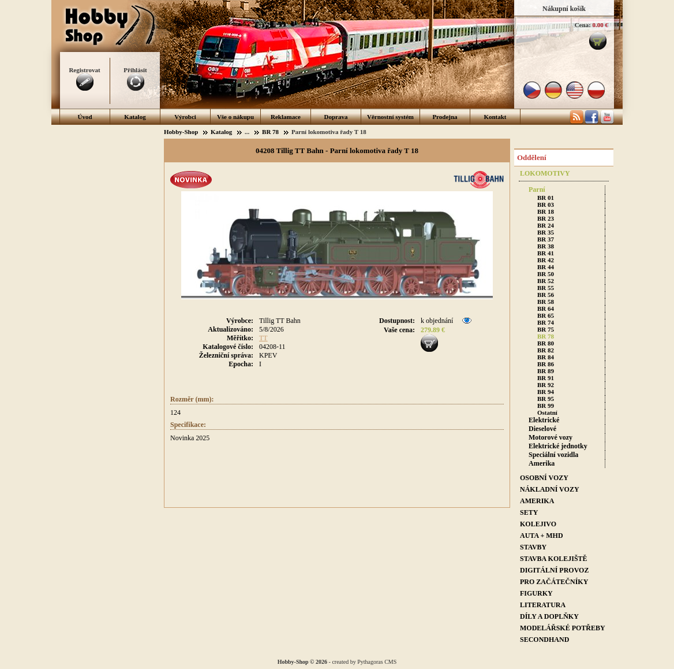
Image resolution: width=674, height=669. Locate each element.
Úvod (84, 116)
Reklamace (286, 116)
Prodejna (444, 116)
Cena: (583, 24)
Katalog (134, 116)
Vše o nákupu (235, 116)
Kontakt (495, 116)
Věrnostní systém (390, 116)
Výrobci (185, 116)
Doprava (336, 116)
